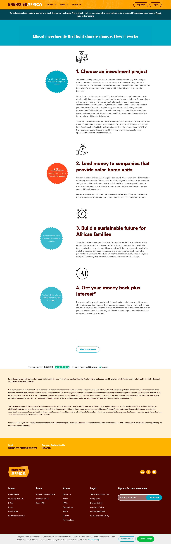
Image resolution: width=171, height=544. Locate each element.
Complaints (95, 499)
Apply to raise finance (45, 494)
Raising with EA (42, 499)
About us (67, 494)
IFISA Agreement (97, 511)
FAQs (65, 503)
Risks (10, 507)
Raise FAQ (40, 503)
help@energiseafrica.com (22, 448)
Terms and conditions (99, 494)
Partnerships (68, 520)
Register (141, 5)
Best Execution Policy (99, 516)
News (65, 499)
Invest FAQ (13, 511)
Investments (13, 494)
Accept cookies (127, 539)
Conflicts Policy (97, 507)
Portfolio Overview (16, 516)
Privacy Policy (96, 503)
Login (155, 5)
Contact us (68, 507)
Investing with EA (15, 499)
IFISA (10, 503)
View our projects (88, 349)
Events (66, 516)
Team (65, 511)
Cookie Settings (146, 539)
